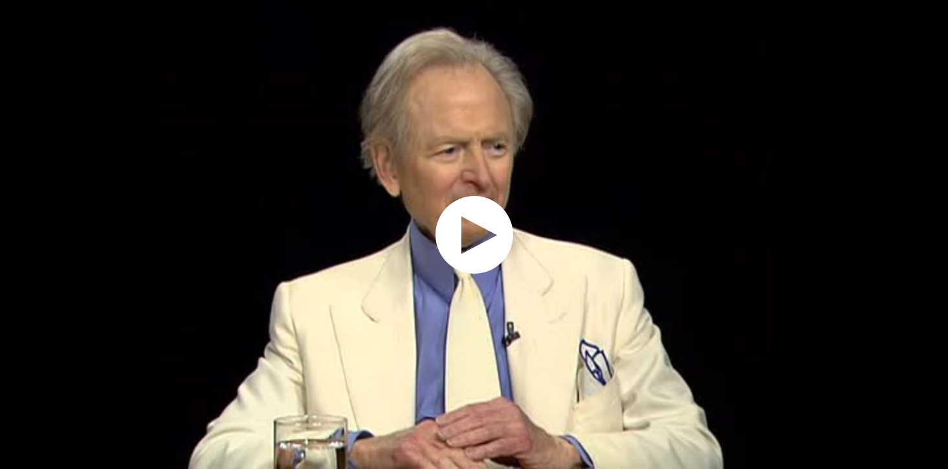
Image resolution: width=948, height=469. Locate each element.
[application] (474, 234)
